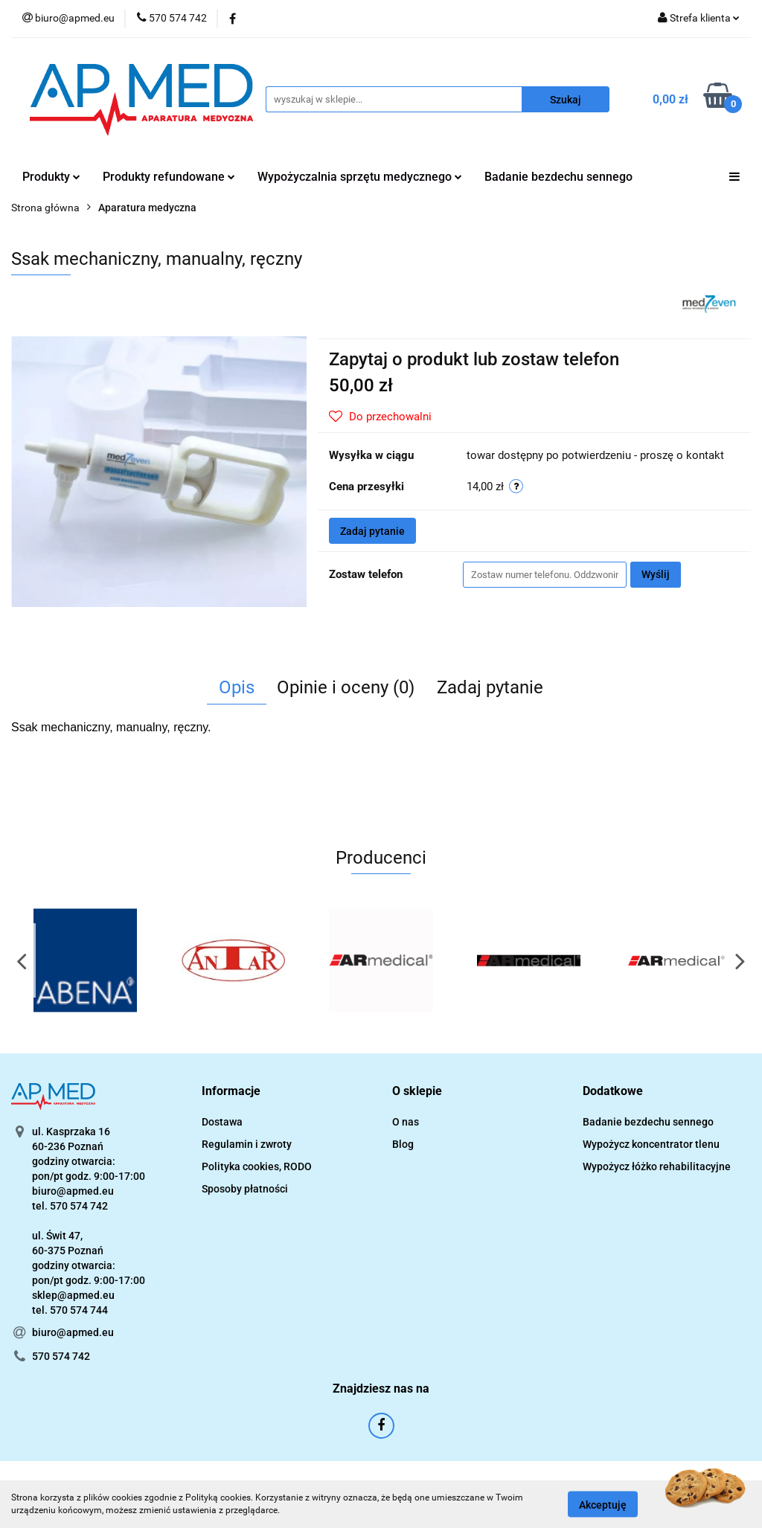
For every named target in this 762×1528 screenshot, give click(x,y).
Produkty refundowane (169, 177)
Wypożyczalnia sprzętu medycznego (359, 177)
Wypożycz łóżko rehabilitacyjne (657, 1166)
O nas (405, 1122)
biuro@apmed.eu (73, 1332)
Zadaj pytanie (372, 531)
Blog (403, 1144)
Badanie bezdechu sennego (558, 177)
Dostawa (222, 1122)
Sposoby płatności (245, 1189)
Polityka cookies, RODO (257, 1166)
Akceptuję (603, 1504)
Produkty (51, 177)
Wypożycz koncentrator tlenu (651, 1144)
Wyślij (655, 574)
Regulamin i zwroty (247, 1144)
